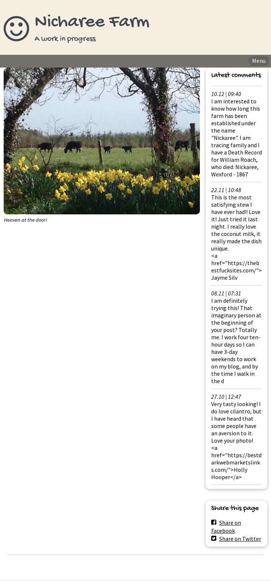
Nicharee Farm (92, 22)
